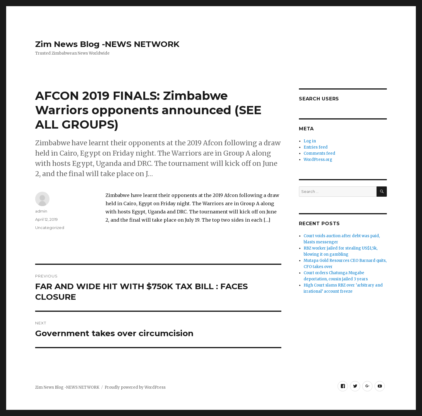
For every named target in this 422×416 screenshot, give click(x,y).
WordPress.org (318, 159)
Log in (310, 141)
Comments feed (319, 153)
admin (41, 211)
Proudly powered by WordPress (135, 387)
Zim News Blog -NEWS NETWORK (107, 44)
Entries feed (316, 147)
